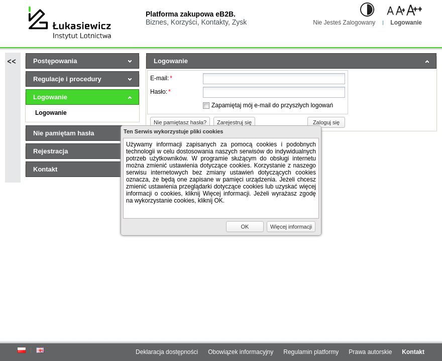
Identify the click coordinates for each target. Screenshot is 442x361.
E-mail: (161, 78)
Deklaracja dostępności (167, 351)
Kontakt (413, 351)
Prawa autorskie (370, 351)
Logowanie (406, 22)
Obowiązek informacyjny (240, 351)
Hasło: (160, 91)
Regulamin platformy (311, 351)
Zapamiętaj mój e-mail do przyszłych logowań (272, 105)
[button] (180, 122)
